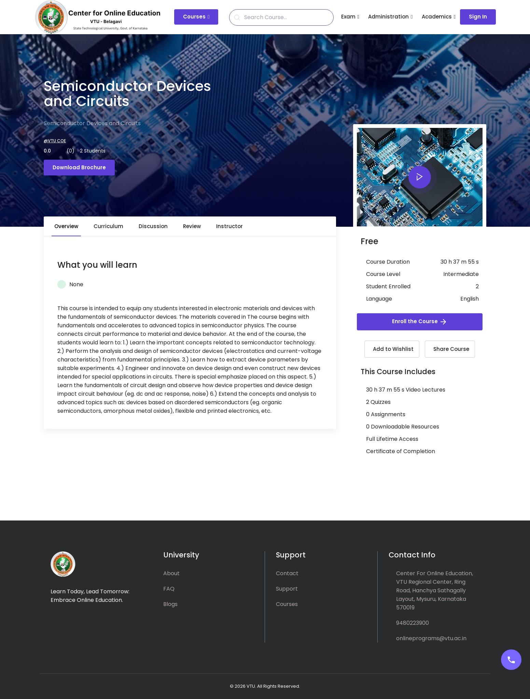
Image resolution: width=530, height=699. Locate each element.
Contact (287, 573)
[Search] (285, 17)
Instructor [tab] (229, 226)
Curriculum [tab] (108, 226)
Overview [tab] (66, 226)
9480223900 (412, 623)
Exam (348, 16)
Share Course (451, 349)
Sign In (478, 16)
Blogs (170, 604)
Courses (194, 16)
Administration (388, 16)
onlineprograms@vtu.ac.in (431, 638)
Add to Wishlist (393, 349)
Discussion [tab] (153, 226)
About (171, 573)
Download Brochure (79, 167)
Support (287, 589)
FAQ (169, 589)
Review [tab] (192, 226)
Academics (437, 16)
